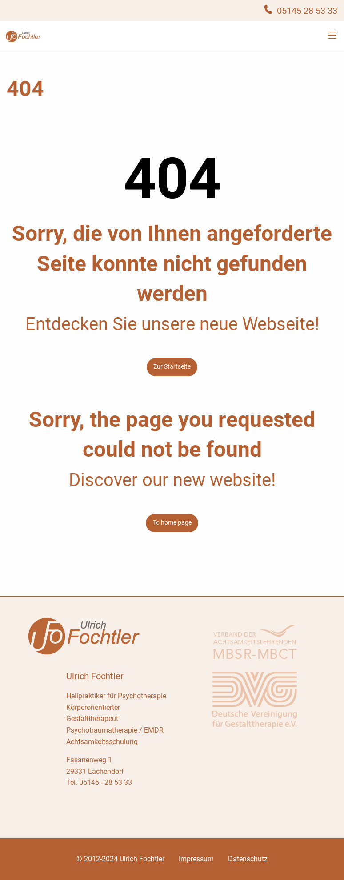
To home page (172, 522)
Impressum (196, 859)
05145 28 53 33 (307, 10)
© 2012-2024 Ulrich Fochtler (120, 859)
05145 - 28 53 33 (105, 782)
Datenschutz (248, 859)
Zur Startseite (172, 366)
